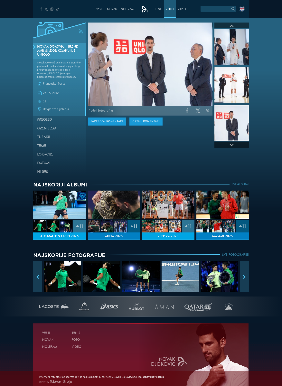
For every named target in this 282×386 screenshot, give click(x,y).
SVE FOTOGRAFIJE (235, 255)
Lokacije (45, 154)
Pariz (61, 84)
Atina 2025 (114, 236)
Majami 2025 (222, 236)
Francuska (49, 84)
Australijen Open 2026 (59, 236)
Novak (112, 9)
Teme (41, 146)
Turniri (43, 137)
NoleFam (127, 9)
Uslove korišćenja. (153, 377)
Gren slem (46, 128)
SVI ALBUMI (240, 184)
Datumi (43, 163)
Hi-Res (42, 172)
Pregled (44, 120)
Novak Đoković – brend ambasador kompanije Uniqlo (57, 51)
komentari (107, 121)
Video (182, 9)
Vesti (99, 9)
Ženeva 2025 (168, 236)
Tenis (158, 9)
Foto (170, 9)
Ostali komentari (146, 121)
